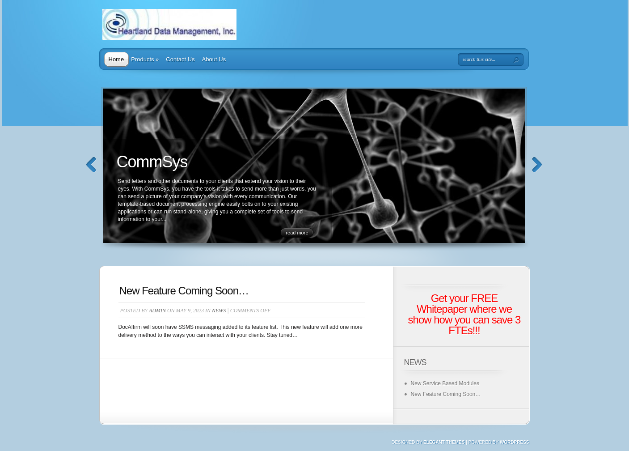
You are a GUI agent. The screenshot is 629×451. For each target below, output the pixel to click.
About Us (214, 59)
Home (116, 59)
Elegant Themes (443, 442)
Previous (91, 165)
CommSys (152, 162)
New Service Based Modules (445, 383)
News (219, 310)
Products (145, 59)
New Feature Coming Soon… (184, 291)
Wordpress (514, 442)
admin (157, 310)
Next (537, 165)
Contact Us (180, 59)
